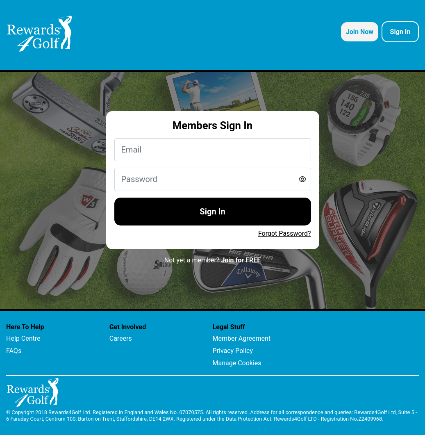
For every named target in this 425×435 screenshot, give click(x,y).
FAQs (13, 351)
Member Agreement (242, 338)
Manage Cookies (237, 363)
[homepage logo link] (39, 33)
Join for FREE (241, 260)
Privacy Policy (233, 351)
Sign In (212, 211)
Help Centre (23, 338)
